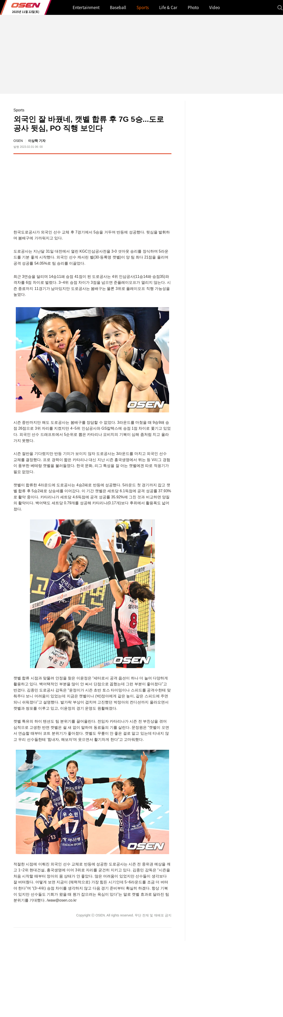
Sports (18, 110)
